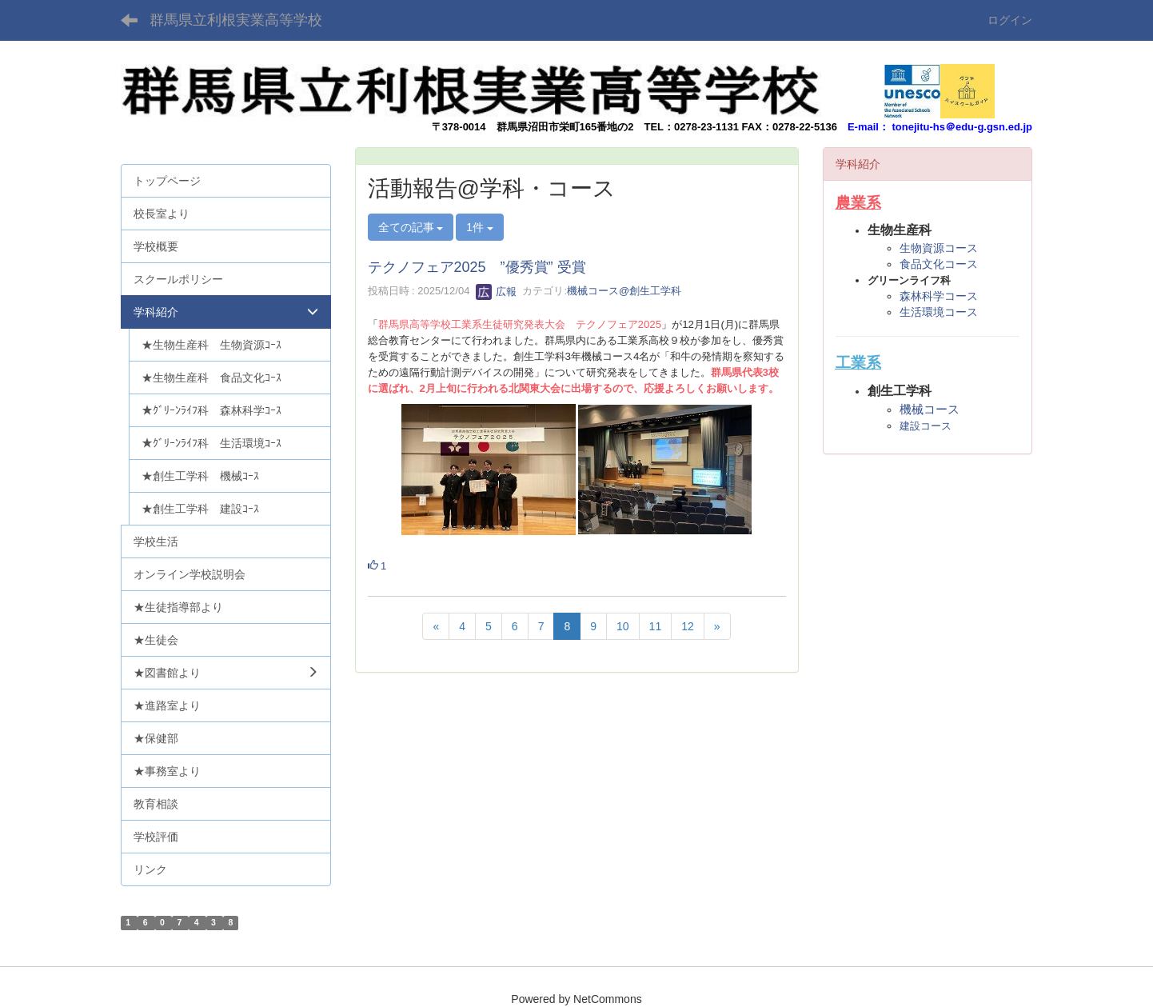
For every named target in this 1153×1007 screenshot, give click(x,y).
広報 (496, 292)
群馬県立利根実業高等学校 (236, 20)
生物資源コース (939, 248)
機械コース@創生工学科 (624, 292)
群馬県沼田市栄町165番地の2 (565, 127)
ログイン (1009, 20)
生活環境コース (939, 312)
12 (687, 626)
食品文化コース (939, 264)
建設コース (926, 426)
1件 (479, 227)
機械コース (930, 409)
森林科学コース (939, 296)
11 (655, 626)
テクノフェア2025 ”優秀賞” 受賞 (477, 267)
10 (622, 626)
